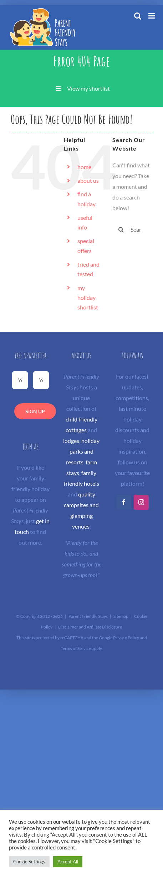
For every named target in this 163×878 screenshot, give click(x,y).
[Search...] (132, 229)
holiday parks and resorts (83, 451)
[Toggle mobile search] (137, 16)
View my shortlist (88, 88)
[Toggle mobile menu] (152, 16)
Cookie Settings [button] (29, 861)
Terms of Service (76, 648)
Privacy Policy (126, 637)
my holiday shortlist (87, 297)
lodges (71, 440)
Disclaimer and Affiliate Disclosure (90, 627)
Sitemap (120, 616)
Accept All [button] (67, 861)
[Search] (121, 229)
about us (88, 180)
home (84, 166)
